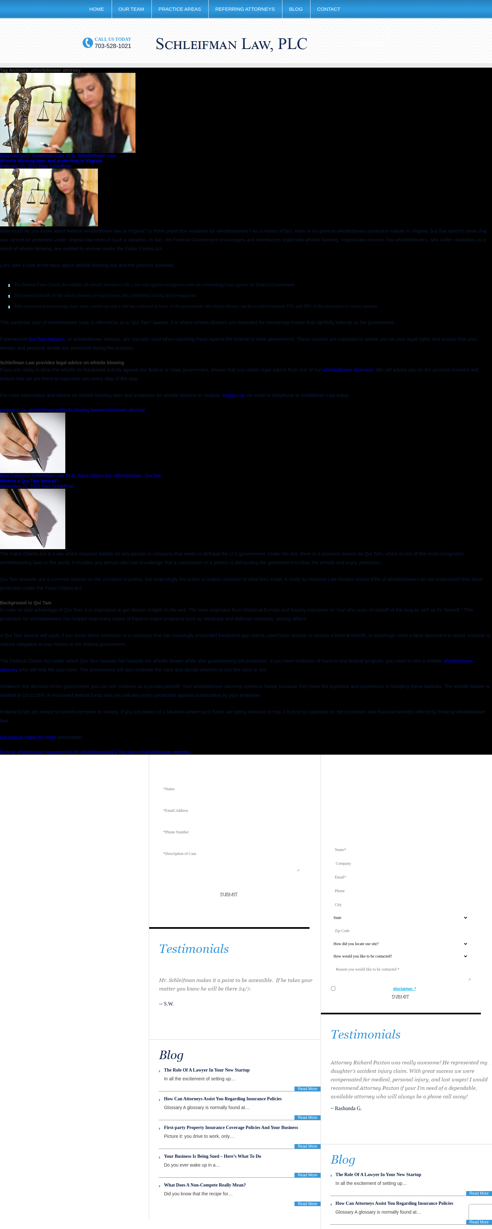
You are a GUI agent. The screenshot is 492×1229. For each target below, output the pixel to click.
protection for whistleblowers (29, 410)
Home (96, 9)
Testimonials (194, 949)
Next (346, 1135)
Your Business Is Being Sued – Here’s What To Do (212, 1156)
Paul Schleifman (55, 166)
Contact (328, 9)
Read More (479, 1193)
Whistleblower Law (96, 155)
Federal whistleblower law (26, 752)
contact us (233, 395)
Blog (296, 9)
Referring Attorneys (245, 9)
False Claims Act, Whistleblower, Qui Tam (119, 475)
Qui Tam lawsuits (127, 752)
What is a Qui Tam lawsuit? (29, 480)
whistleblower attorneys (348, 369)
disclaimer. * (404, 989)
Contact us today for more (28, 737)
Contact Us (368, 43)
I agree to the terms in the (381, 989)
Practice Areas (179, 9)
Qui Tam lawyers (47, 339)
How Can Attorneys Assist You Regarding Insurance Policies (394, 1203)
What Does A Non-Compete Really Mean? (205, 1185)
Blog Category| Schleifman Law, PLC (37, 155)
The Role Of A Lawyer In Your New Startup (378, 1174)
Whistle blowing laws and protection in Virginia (51, 160)
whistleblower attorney (122, 410)
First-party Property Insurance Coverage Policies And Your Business (231, 1127)
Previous (336, 1135)
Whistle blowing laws (79, 410)
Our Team (131, 9)
